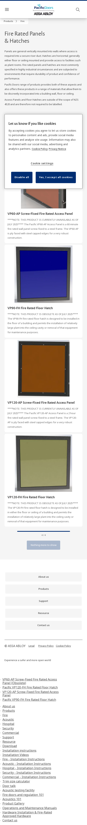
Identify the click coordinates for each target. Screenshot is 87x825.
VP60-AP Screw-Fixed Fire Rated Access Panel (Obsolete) (29, 681)
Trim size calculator (16, 781)
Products (8, 711)
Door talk (9, 786)
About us (8, 706)
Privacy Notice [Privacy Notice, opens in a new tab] (57, 149)
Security (8, 728)
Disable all (22, 177)
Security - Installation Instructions (26, 773)
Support (8, 737)
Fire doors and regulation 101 (23, 795)
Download (9, 746)
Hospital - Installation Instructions (26, 768)
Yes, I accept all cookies (55, 177)
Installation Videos (15, 755)
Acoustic (8, 719)
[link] (11, 21)
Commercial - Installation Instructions (29, 777)
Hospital (8, 724)
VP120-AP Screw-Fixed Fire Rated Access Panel (30, 693)
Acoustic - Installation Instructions (26, 764)
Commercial (10, 733)
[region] (43, 151)
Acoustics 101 (11, 799)
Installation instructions (19, 750)
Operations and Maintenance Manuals (29, 808)
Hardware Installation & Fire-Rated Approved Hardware (27, 814)
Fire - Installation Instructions (23, 759)
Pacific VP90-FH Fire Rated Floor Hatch (29, 700)
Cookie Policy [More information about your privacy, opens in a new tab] (40, 149)
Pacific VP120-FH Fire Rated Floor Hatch (30, 687)
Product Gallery (13, 803)
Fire (5, 715)
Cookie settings (42, 163)
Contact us (9, 820)
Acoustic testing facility (18, 790)
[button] (23, 21)
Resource (8, 742)
